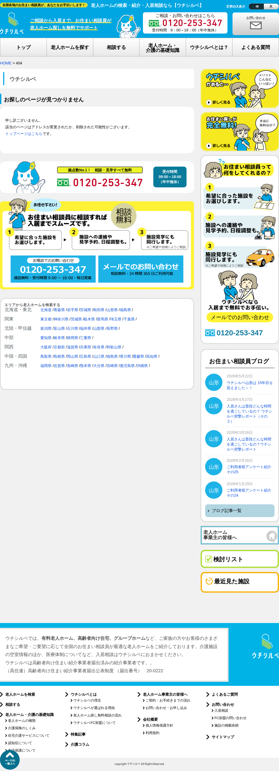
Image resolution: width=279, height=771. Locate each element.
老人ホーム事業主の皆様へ (165, 694)
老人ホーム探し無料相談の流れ (97, 715)
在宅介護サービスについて (28, 735)
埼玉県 (115, 319)
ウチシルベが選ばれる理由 (94, 708)
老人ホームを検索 (20, 694)
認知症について (20, 743)
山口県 (98, 356)
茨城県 (76, 319)
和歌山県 (114, 347)
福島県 (125, 310)
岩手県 (72, 310)
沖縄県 (142, 366)
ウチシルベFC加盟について (94, 723)
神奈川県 (61, 319)
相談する (12, 704)
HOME (5, 63)
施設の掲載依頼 (226, 725)
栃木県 (89, 319)
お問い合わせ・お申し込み (166, 708)
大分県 (98, 366)
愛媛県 (138, 356)
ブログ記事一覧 (227, 510)
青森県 (59, 310)
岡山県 (72, 356)
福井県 (85, 328)
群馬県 (102, 319)
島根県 (59, 356)
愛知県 (46, 338)
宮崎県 (112, 366)
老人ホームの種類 (22, 721)
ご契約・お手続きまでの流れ (168, 700)
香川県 (125, 356)
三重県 (85, 338)
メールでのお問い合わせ (240, 317)
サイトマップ (223, 737)
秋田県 (98, 310)
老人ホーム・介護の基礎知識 (29, 714)
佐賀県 (59, 366)
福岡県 (46, 366)
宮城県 (85, 310)
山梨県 (98, 328)
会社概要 (150, 719)
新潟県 (46, 328)
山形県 (112, 310)
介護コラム (80, 744)
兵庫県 (85, 347)
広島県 (85, 356)
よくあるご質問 (225, 694)
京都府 (59, 347)
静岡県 (72, 338)
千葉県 (129, 319)
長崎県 (72, 366)
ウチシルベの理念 (87, 700)
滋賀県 (72, 347)
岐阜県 (59, 338)
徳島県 (112, 356)
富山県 (59, 328)
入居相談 (221, 710)
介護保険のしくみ (22, 728)
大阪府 (46, 347)
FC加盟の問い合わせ (230, 718)
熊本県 (85, 366)
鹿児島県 (127, 366)
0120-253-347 (240, 333)
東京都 (46, 319)
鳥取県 (46, 356)
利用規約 (152, 733)
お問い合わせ (255, 18)
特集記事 (78, 734)
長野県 (112, 328)
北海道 (46, 310)
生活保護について (22, 750)
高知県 (151, 356)
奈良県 (98, 347)
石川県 (72, 328)
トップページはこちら (24, 134)
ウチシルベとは (84, 694)
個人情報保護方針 (159, 725)
